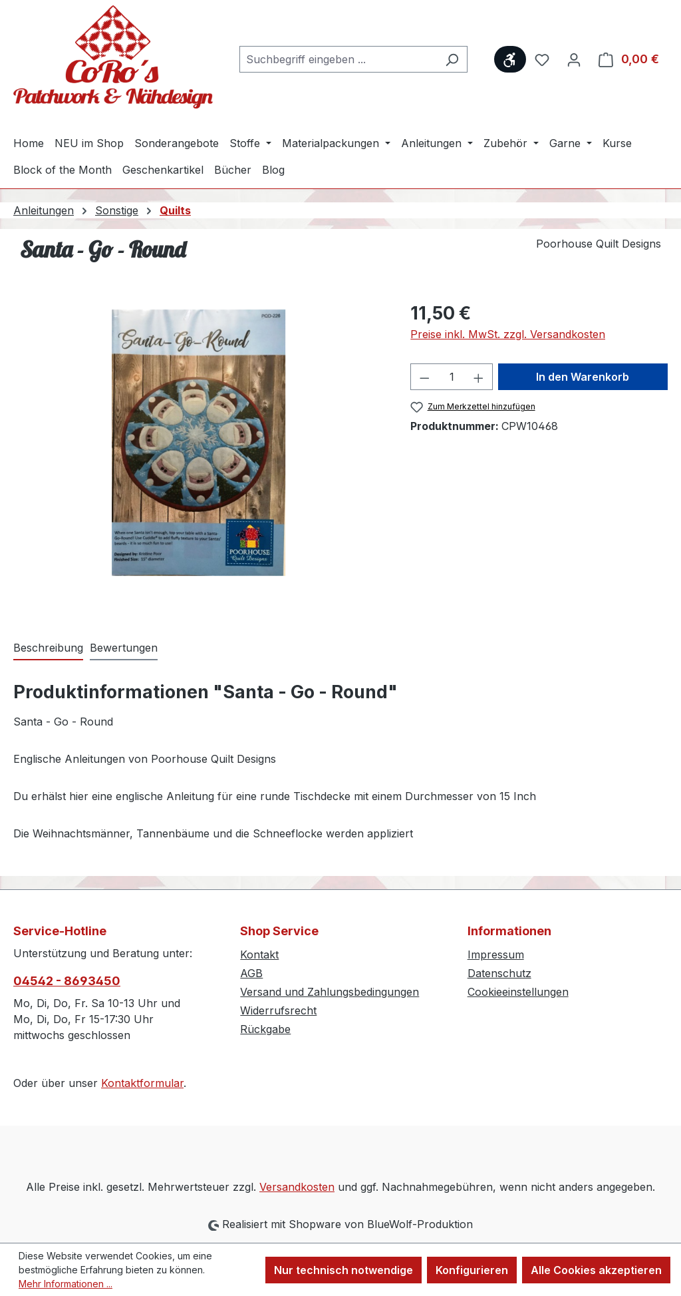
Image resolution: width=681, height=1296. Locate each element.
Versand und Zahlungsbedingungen (329, 991)
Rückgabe (265, 1029)
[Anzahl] (452, 376)
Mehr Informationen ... (65, 1283)
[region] (198, 443)
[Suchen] (452, 59)
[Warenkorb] (629, 59)
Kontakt (259, 954)
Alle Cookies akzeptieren (596, 1270)
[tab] (48, 648)
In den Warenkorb (582, 376)
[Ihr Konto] (574, 59)
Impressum (496, 954)
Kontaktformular (142, 1083)
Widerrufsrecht (278, 1010)
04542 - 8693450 (66, 981)
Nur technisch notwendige (343, 1270)
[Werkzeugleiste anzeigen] (510, 59)
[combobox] (338, 59)
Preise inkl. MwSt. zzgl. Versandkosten (507, 334)
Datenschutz (499, 973)
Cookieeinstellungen (518, 991)
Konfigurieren (472, 1270)
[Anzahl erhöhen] (479, 376)
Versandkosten (297, 1186)
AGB (251, 973)
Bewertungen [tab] (124, 647)
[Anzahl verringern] (424, 376)
